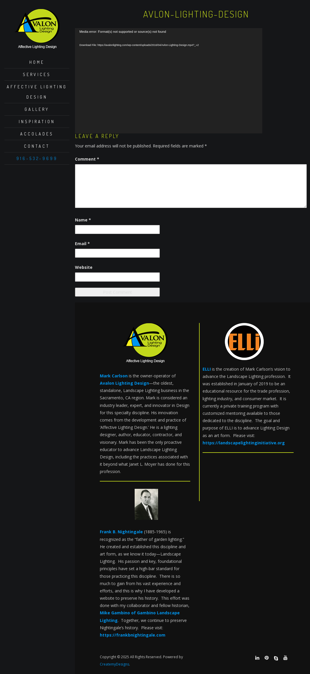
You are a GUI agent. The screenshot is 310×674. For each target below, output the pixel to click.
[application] (168, 80)
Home (36, 62)
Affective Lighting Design (37, 91)
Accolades (37, 133)
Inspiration (37, 121)
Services (37, 74)
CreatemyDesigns (114, 664)
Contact (37, 146)
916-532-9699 (37, 158)
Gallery (37, 109)
